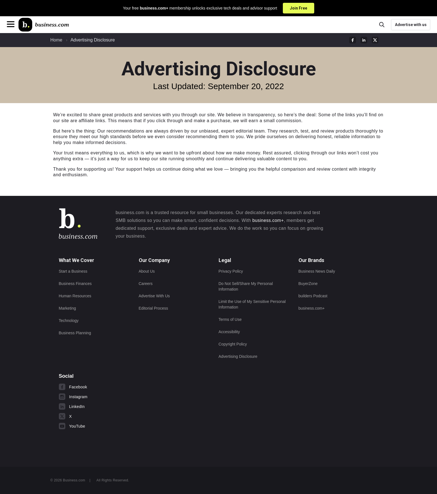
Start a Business (73, 271)
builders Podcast (313, 296)
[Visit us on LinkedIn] (93, 406)
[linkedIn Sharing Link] (363, 40)
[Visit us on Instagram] (93, 397)
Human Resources (75, 296)
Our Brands (311, 260)
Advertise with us (411, 24)
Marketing (67, 308)
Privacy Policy (231, 271)
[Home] (44, 25)
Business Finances (75, 283)
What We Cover (76, 260)
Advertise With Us (154, 296)
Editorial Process (153, 308)
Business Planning (75, 333)
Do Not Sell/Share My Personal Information (246, 286)
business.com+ (268, 220)
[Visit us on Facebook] (93, 387)
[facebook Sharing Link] (352, 40)
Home (56, 40)
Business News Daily (317, 271)
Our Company (154, 260)
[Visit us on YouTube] (93, 426)
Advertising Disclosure (92, 40)
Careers (146, 283)
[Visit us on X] (93, 416)
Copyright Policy (233, 344)
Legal (225, 260)
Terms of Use (230, 319)
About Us (147, 271)
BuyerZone (308, 283)
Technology (69, 320)
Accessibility (229, 332)
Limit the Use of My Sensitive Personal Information (252, 304)
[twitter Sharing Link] (375, 40)
